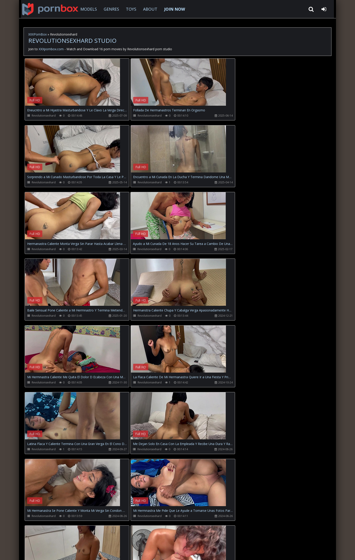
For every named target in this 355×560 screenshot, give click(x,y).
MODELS (87, 9)
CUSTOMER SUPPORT (60, 538)
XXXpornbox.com (48, 9)
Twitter (126, 538)
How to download (98, 538)
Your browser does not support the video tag (72, 85)
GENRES (110, 9)
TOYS (130, 9)
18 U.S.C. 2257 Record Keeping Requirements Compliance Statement (169, 552)
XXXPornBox (37, 34)
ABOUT (149, 9)
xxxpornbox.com (58, 552)
